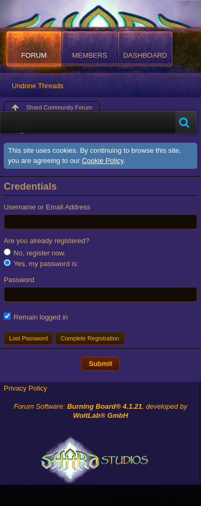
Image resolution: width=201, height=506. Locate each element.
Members (89, 55)
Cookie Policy (102, 161)
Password (19, 280)
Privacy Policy (25, 388)
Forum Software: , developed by (101, 410)
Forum (34, 55)
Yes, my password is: (41, 263)
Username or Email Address (47, 207)
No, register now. (35, 252)
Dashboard (145, 55)
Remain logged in (36, 317)
